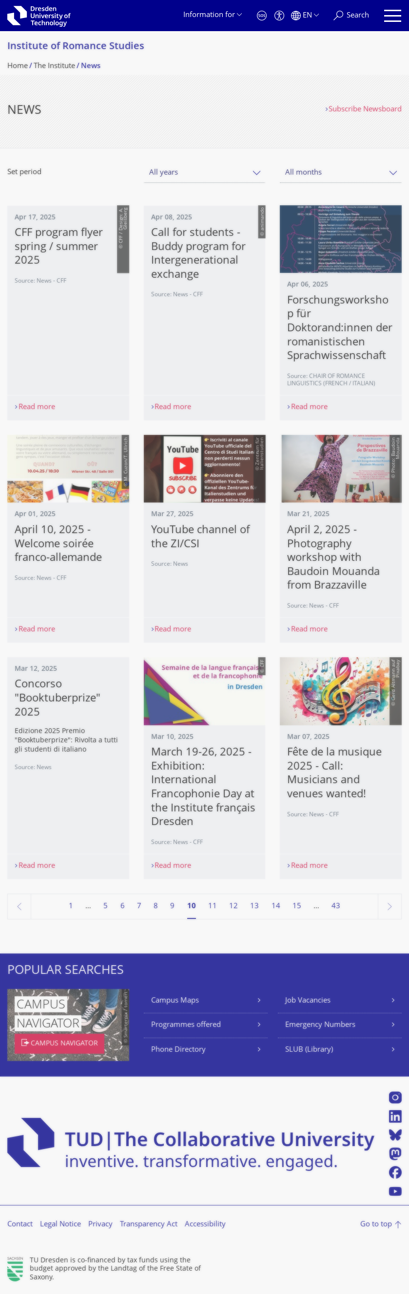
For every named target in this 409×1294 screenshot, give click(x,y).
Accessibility (205, 1224)
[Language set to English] (305, 16)
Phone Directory (178, 1050)
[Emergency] (261, 15)
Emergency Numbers (320, 1025)
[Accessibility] (279, 15)
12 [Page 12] (233, 906)
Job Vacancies (308, 1001)
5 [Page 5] (105, 906)
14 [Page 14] (276, 906)
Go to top (376, 1224)
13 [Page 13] (254, 906)
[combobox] (205, 173)
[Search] (351, 16)
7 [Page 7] (139, 906)
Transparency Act (148, 1224)
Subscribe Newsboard (365, 109)
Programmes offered (186, 1025)
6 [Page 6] (122, 906)
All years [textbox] (163, 173)
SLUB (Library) (309, 1050)
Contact (20, 1224)
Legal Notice (60, 1224)
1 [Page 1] (71, 906)
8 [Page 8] (156, 906)
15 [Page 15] (296, 906)
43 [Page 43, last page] (335, 906)
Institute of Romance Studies (75, 47)
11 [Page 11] (212, 906)
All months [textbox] (303, 173)
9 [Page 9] (172, 906)
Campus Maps (175, 1001)
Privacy (100, 1224)
